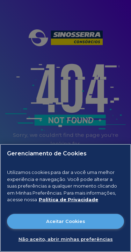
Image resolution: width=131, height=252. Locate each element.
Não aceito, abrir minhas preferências (66, 239)
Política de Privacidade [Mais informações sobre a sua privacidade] (68, 199)
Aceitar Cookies (65, 221)
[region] (65, 198)
